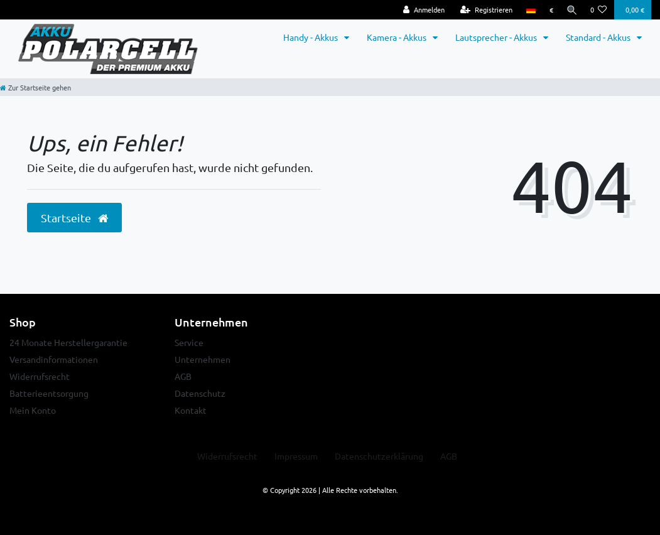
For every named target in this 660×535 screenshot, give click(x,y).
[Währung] (549, 9)
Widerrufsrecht (39, 376)
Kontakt (191, 410)
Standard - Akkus (599, 37)
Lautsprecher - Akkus (497, 37)
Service (189, 342)
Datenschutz (200, 393)
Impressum (296, 456)
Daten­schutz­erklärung (379, 456)
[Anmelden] (421, 9)
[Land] (528, 9)
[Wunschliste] (598, 9)
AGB (183, 376)
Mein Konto (32, 410)
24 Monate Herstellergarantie (68, 342)
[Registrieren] (484, 9)
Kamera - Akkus (397, 37)
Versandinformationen (53, 359)
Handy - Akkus (311, 37)
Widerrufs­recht (227, 456)
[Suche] (570, 9)
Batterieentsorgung (49, 393)
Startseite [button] (74, 218)
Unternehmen (202, 359)
